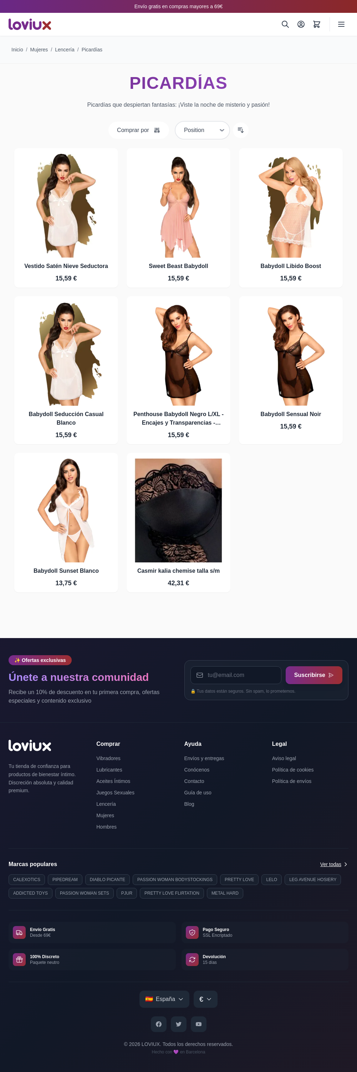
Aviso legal (284, 758)
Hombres (106, 827)
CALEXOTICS (26, 879)
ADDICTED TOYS (30, 893)
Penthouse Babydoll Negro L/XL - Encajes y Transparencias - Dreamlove (178, 419)
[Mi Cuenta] (301, 24)
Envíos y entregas (204, 758)
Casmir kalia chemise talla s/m (178, 571)
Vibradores (108, 758)
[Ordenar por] (202, 130)
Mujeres (39, 49)
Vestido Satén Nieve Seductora (66, 266)
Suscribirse (314, 675)
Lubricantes (109, 770)
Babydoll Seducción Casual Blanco (66, 418)
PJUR (126, 893)
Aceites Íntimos (113, 781)
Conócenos (197, 770)
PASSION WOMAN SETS (84, 893)
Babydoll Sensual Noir (291, 414)
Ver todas (334, 864)
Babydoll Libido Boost (291, 266)
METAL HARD (225, 893)
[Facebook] (159, 1024)
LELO (271, 879)
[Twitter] (179, 1024)
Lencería (64, 49)
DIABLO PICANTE (107, 879)
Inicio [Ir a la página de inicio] (17, 49)
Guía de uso (197, 792)
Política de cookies (293, 770)
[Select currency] (206, 999)
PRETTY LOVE (239, 879)
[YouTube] (198, 1024)
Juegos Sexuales (115, 792)
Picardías (92, 49)
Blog (189, 804)
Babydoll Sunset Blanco (66, 571)
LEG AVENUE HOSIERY (312, 879)
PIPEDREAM (65, 879)
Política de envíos (292, 781)
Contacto (194, 781)
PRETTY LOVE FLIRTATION (171, 893)
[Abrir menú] (341, 24)
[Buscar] (285, 24)
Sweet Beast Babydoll (178, 266)
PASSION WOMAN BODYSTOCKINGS (175, 879)
